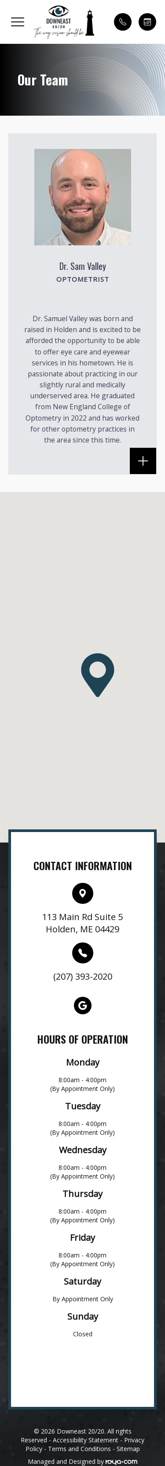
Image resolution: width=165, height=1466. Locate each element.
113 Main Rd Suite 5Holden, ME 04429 (82, 923)
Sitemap (128, 1449)
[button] (17, 21)
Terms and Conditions (79, 1449)
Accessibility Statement (85, 1440)
